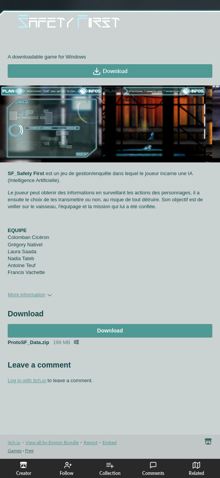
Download (110, 71)
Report (90, 442)
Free (29, 450)
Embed (109, 442)
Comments (153, 468)
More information (30, 294)
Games (15, 450)
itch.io (14, 442)
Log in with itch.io (27, 380)
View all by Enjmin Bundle (52, 442)
